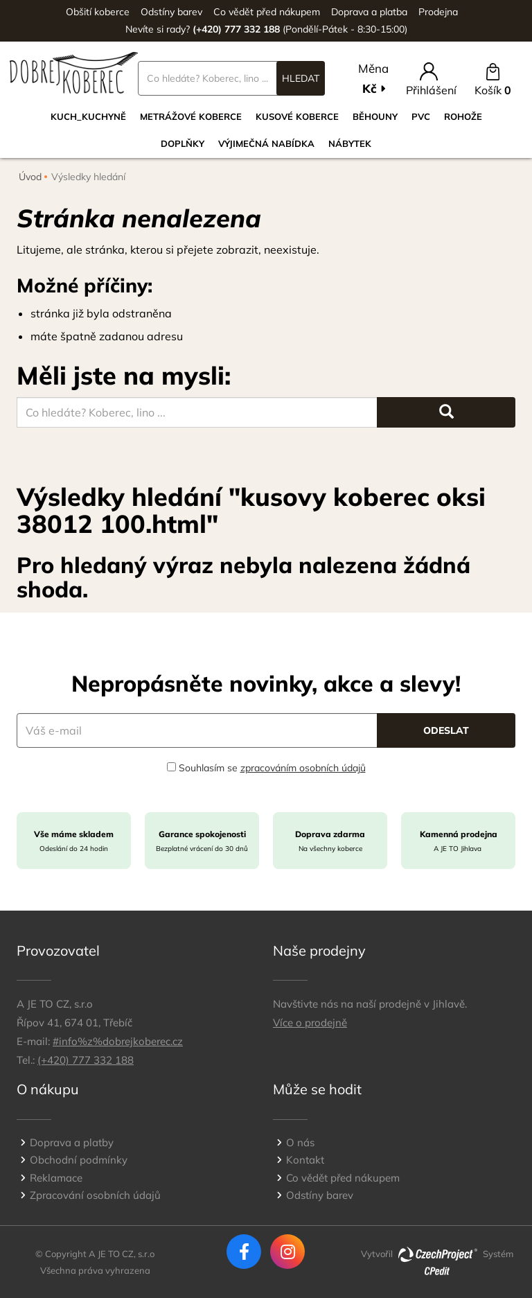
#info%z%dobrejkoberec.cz (118, 1041)
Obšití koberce (98, 12)
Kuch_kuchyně (88, 116)
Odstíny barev (171, 12)
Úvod (30, 176)
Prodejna (438, 12)
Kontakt (305, 1159)
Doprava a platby (72, 1142)
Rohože (463, 116)
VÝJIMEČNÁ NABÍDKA (266, 143)
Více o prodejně (310, 1022)
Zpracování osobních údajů (95, 1195)
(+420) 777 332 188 (85, 1060)
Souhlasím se (266, 768)
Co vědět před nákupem (266, 12)
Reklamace (56, 1177)
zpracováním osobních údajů (303, 768)
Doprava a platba (369, 12)
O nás (300, 1142)
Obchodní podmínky (78, 1159)
